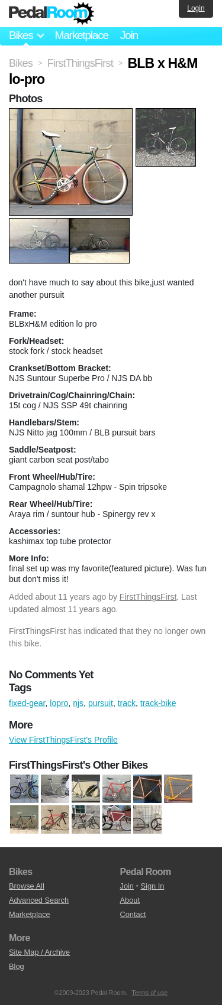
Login (195, 8)
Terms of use (149, 992)
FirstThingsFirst (148, 596)
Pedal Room (51, 13)
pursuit (100, 703)
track (127, 703)
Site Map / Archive (39, 952)
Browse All (26, 886)
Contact (133, 914)
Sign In (153, 886)
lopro (59, 703)
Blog (16, 966)
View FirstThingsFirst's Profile (63, 739)
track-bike (158, 703)
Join (129, 35)
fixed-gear (27, 703)
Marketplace (81, 35)
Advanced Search (39, 900)
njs (78, 703)
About (130, 900)
